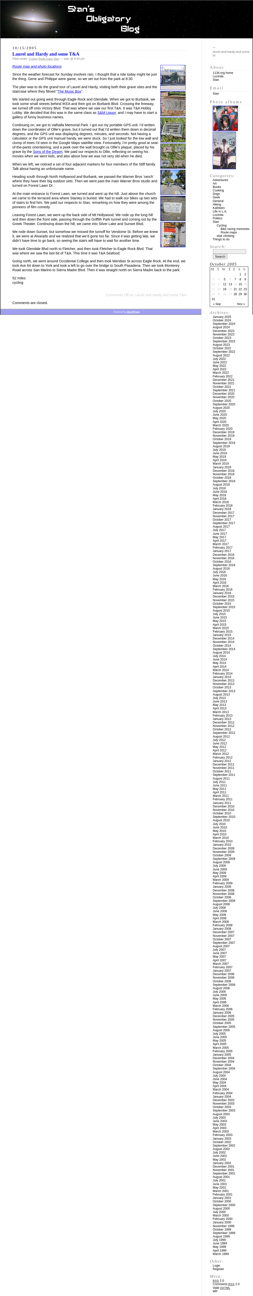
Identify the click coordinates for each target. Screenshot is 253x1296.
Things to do (221, 239)
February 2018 (222, 505)
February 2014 (222, 673)
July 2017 (219, 530)
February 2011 (222, 799)
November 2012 (223, 726)
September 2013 (224, 691)
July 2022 (219, 359)
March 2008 (221, 922)
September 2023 (224, 341)
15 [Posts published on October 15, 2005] (240, 284)
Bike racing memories (235, 229)
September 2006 (224, 985)
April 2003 (219, 1128)
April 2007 (219, 960)
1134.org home (223, 73)
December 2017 (223, 512)
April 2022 (219, 369)
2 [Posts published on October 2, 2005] (245, 274)
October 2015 (222, 603)
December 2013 (223, 680)
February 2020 (222, 429)
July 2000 (219, 1212)
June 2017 (220, 533)
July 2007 (219, 949)
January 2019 (222, 467)
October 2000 (222, 1201)
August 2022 (221, 355)
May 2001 (219, 1187)
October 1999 (222, 1229)
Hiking (217, 204)
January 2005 (222, 1054)
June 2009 (220, 869)
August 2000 (221, 1208)
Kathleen (219, 208)
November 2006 (223, 977)
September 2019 (224, 443)
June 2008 (220, 911)
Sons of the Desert (47, 152)
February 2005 (222, 1051)
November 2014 (223, 642)
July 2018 (219, 488)
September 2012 (224, 733)
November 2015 (223, 600)
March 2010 (221, 838)
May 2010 (219, 831)
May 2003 (219, 1124)
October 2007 (222, 939)
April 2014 (219, 666)
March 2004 (221, 1089)
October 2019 (222, 439)
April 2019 (219, 460)
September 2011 (224, 775)
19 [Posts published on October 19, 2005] (224, 289)
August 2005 (221, 1030)
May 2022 (219, 366)
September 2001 (224, 1173)
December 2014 (223, 638)
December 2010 (223, 806)
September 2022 (224, 351)
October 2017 (222, 519)
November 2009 (223, 852)
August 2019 (221, 446)
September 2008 (224, 901)
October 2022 (222, 348)
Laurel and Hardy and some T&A (45, 54)
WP (215, 1291)
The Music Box (69, 91)
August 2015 (221, 610)
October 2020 (222, 401)
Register (218, 1269)
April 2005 (219, 1044)
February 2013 (222, 715)
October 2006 (222, 981)
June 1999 (220, 1243)
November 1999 (223, 1226)
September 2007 (224, 943)
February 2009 (222, 883)
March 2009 (221, 880)
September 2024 (224, 324)
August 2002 (221, 1149)
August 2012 (221, 736)
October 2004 (222, 1065)
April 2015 (219, 624)
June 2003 (220, 1121)
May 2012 (219, 747)
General (218, 201)
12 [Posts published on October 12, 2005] (224, 284)
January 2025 (222, 317)
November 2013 (223, 684)
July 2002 (219, 1152)
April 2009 (219, 876)
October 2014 (222, 645)
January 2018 (222, 509)
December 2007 (223, 932)
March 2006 (221, 1006)
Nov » (241, 304)
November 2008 (223, 894)
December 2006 (223, 974)
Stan (56, 58)
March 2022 (221, 372)
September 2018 (224, 481)
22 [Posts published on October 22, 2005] (240, 289)
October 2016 (222, 561)
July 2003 (219, 1117)
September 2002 (224, 1145)
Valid (221, 1288)
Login (216, 1265)
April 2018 (219, 498)
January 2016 (222, 593)
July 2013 (219, 698)
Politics (217, 218)
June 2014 (220, 659)
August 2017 (221, 526)
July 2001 (219, 1180)
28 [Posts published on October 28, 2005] (235, 294)
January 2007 (222, 970)
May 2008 (219, 915)
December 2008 (223, 890)
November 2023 (223, 334)
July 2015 (219, 614)
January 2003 (222, 1138)
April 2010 (219, 834)
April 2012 (219, 750)
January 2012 (222, 761)
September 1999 (224, 1233)
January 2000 (222, 1222)
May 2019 (219, 456)
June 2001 (220, 1184)
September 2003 (224, 1110)
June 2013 (220, 701)
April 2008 (219, 918)
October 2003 (222, 1107)
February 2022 (222, 376)
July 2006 (219, 991)
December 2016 (223, 554)
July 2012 (219, 740)
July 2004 (219, 1075)
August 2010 (221, 820)
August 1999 (221, 1236)
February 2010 (222, 841)
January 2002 (222, 1163)
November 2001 (223, 1170)
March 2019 (221, 463)
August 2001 (221, 1177)
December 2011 (223, 764)
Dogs (216, 194)
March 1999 (221, 1254)
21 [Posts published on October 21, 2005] (235, 289)
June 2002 (220, 1156)
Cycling (33, 58)
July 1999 (219, 1240)
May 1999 (219, 1247)
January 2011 (222, 803)
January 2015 (222, 635)
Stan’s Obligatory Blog (127, 19)
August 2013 (221, 694)
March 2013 (221, 712)
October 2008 (222, 897)
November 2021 (223, 383)
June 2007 (220, 953)
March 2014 (221, 670)
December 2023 (223, 331)
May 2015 (219, 621)
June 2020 (220, 414)
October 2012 (222, 729)
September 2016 (224, 565)
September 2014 (224, 649)
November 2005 (223, 1019)
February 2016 (222, 589)
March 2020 (221, 425)
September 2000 (224, 1205)
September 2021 (224, 390)
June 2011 (220, 785)
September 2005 (224, 1027)
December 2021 (223, 380)
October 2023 (222, 338)
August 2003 (221, 1114)
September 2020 (224, 404)
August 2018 (221, 484)
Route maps (45, 58)
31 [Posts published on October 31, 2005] (213, 299)
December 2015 (223, 596)
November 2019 (223, 435)
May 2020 (219, 418)
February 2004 (222, 1093)
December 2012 (223, 722)
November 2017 (223, 516)
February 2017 (222, 547)
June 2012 (220, 743)
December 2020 (223, 393)
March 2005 (221, 1047)
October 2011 (222, 771)
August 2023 (221, 345)
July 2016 (219, 572)
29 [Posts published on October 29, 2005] (240, 294)
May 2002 (219, 1159)
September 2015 (224, 607)
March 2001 (221, 1191)
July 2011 (219, 782)
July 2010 (219, 824)
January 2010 (222, 844)
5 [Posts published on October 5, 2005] (225, 279)
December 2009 (223, 848)
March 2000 (221, 1215)
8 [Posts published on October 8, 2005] (240, 279)
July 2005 (219, 1033)
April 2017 (219, 540)
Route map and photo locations (37, 66)
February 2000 (222, 1219)
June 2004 (220, 1079)
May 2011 (219, 789)
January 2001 (222, 1198)
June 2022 (220, 362)
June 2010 (220, 827)
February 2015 (222, 631)
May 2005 (219, 1040)
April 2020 (219, 422)
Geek (216, 197)
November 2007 (223, 936)
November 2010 (223, 810)
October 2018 (222, 477)
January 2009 (222, 886)
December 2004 (223, 1058)
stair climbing (225, 236)
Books (217, 187)
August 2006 (221, 988)
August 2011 (221, 778)
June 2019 (220, 453)
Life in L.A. (220, 211)
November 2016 (223, 558)
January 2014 (222, 677)
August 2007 (221, 946)
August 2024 (221, 327)
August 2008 (221, 904)
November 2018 (223, 474)
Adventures (220, 180)
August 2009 (221, 862)
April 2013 (219, 708)
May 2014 (219, 663)
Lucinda (218, 76)
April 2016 (219, 582)
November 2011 (223, 768)
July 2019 (219, 450)
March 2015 (221, 628)
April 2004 (219, 1086)
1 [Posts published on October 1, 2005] (240, 274)
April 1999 (219, 1250)
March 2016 (221, 586)
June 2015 (220, 617)
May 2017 (219, 537)
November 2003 (223, 1103)
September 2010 (224, 817)
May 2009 (219, 873)
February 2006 (222, 1009)
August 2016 (221, 568)
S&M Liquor (106, 113)
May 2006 (219, 998)
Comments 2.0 (226, 1284)
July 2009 (219, 865)
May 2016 (219, 579)
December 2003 (223, 1100)
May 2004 (219, 1082)
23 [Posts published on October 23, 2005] (245, 289)
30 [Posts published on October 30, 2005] (245, 294)
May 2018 (219, 495)
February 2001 (222, 1194)
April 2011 (219, 792)
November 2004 (223, 1061)
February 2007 (222, 967)
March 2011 (221, 796)
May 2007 (219, 956)
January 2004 (222, 1096)
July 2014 (219, 656)
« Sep (217, 304)
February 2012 (222, 757)
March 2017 (221, 544)
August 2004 (221, 1072)
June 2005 (220, 1037)
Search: (218, 246)
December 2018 (223, 471)
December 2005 (223, 1016)
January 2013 (222, 719)
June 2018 (220, 492)
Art (215, 183)
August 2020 (221, 408)
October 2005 (222, 1023)
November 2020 (223, 397)
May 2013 (219, 705)
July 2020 (219, 411)
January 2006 (222, 1012)
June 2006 (220, 995)
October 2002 (222, 1142)
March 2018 (221, 502)
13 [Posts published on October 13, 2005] (230, 284)
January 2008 (222, 928)
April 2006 (219, 1002)
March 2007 (221, 964)
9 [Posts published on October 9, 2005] (245, 279)
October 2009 (222, 855)
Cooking (218, 190)
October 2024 (222, 320)
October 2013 (222, 687)
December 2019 (223, 432)
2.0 (218, 1280)
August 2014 (221, 652)
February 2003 (222, 1135)
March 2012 (221, 754)
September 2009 (224, 859)
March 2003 (221, 1131)
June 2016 (220, 575)
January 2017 (222, 551)
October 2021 (222, 387)
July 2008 (219, 907)
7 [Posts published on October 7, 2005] (235, 279)
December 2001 (223, 1166)
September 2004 (224, 1068)
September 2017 (224, 523)
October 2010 (222, 813)
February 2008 (222, 925)
